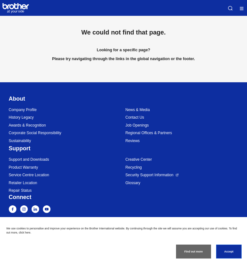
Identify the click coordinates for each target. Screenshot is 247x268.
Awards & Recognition (27, 125)
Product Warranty (23, 167)
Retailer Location (23, 183)
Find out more (193, 251)
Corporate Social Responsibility (35, 133)
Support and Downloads (29, 159)
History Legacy (21, 117)
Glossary (133, 183)
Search (230, 8)
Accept (228, 251)
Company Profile (23, 110)
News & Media (138, 110)
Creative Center (139, 159)
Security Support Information (149, 175)
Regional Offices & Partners (149, 133)
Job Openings (137, 125)
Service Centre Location (29, 175)
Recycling (134, 167)
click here (24, 232)
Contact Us (135, 117)
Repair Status (20, 190)
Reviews (133, 141)
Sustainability (20, 141)
